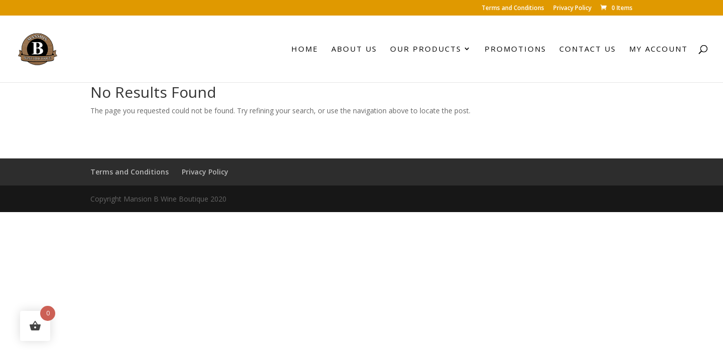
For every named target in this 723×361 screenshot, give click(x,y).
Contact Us (587, 49)
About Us (354, 49)
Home (304, 49)
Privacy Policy (572, 8)
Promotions (515, 49)
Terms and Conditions (512, 8)
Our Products (425, 49)
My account (658, 49)
